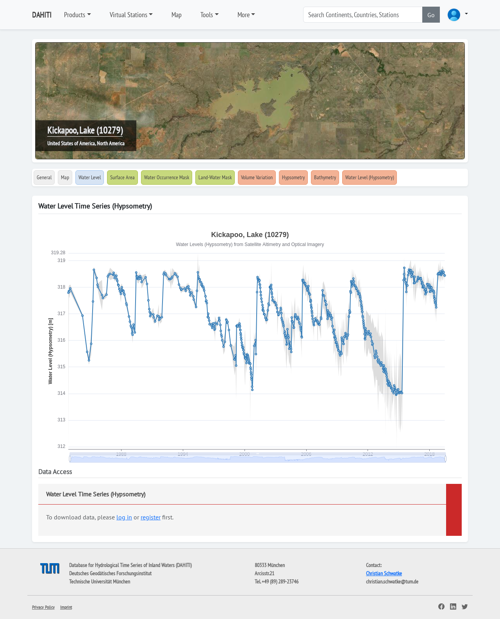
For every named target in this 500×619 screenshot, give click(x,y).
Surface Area (122, 177)
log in (124, 517)
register (151, 517)
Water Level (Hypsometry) (369, 177)
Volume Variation (257, 177)
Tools (206, 14)
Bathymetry (325, 177)
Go (431, 15)
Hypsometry (293, 177)
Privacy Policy (43, 607)
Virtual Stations (128, 14)
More (244, 14)
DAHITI (42, 15)
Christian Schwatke (384, 573)
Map (176, 14)
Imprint (66, 607)
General (44, 177)
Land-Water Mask (215, 177)
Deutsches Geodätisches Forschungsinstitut (110, 573)
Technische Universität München (99, 581)
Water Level (90, 177)
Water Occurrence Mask (166, 177)
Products (74, 14)
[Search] (363, 15)
